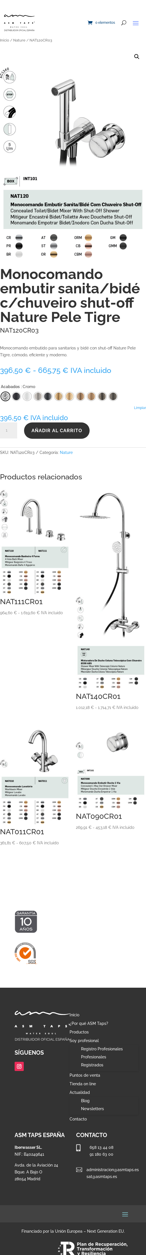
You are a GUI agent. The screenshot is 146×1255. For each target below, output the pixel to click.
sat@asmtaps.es (101, 1176)
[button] (137, 57)
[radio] (48, 396)
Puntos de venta (85, 1075)
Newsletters (92, 1108)
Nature (19, 40)
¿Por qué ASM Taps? (89, 1023)
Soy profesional (84, 1041)
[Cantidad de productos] (8, 430)
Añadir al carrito (56, 430)
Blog (85, 1100)
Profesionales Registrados (93, 1061)
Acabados (10, 386)
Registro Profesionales (102, 1049)
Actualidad (80, 1092)
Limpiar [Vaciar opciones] (140, 408)
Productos (79, 1032)
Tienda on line (83, 1084)
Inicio (4, 40)
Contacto (78, 1119)
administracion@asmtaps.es (112, 1169)
